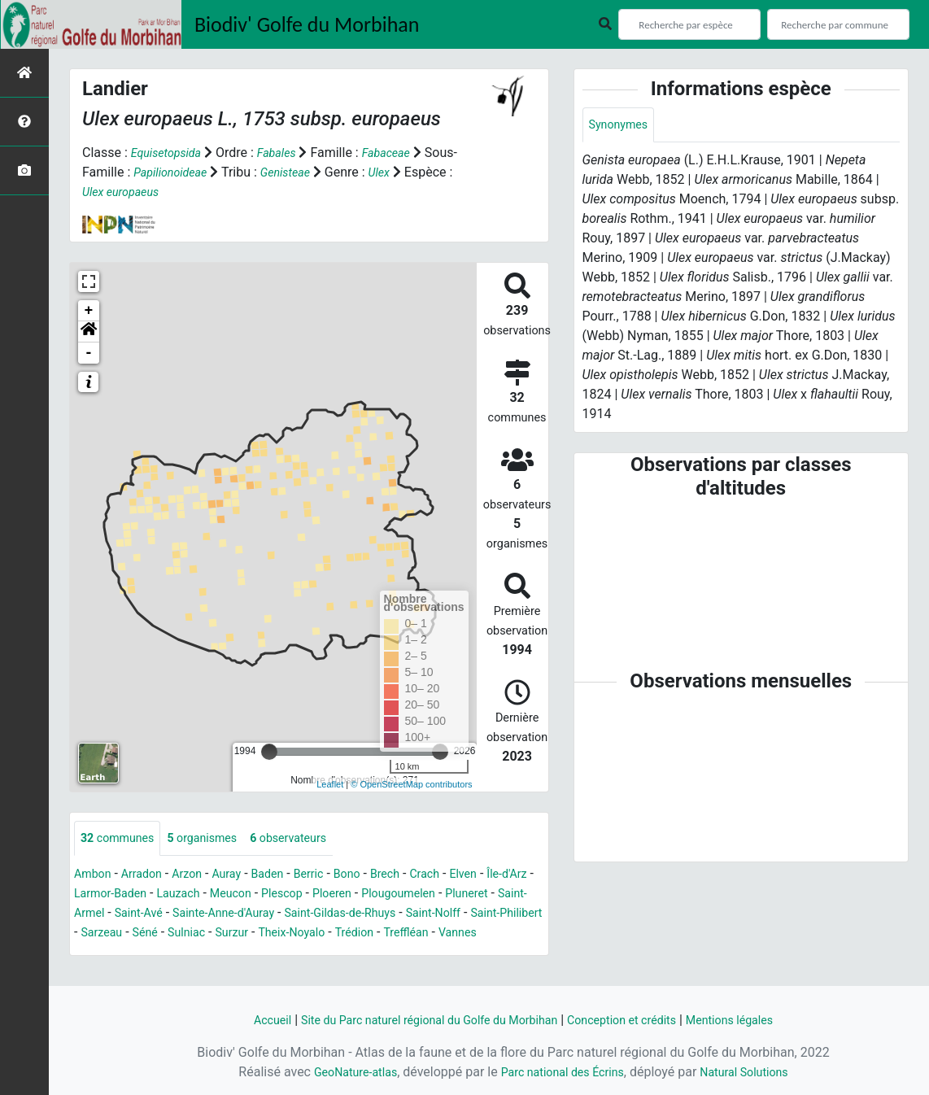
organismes (216, 839)
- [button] (89, 353)
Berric (333, 875)
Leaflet (329, 784)
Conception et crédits (635, 1019)
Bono (375, 875)
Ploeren (416, 895)
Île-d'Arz (97, 895)
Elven (501, 875)
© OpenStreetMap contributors (411, 784)
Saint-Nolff (105, 934)
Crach (460, 875)
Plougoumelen (490, 895)
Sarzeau (261, 934)
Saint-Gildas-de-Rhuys (462, 915)
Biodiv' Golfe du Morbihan (307, 24)
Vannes (209, 954)
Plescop (361, 895)
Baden (287, 875)
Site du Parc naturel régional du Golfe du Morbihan (418, 1019)
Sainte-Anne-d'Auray (331, 915)
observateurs (311, 839)
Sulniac (354, 934)
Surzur (403, 934)
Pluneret (98, 915)
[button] (88, 331)
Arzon (199, 875)
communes (122, 839)
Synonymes (622, 125)
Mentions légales (755, 1019)
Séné (308, 934)
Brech (416, 875)
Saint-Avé (237, 915)
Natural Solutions (758, 1072)
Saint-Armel (165, 915)
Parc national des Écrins (561, 1072)
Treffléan (153, 954)
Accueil (242, 1019)
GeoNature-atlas (341, 1072)
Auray (242, 875)
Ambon (95, 875)
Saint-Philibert (187, 934)
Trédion (96, 954)
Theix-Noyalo (470, 934)
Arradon (149, 875)
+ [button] (89, 311)
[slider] (269, 752)
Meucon (304, 895)
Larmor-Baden (170, 895)
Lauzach (245, 895)
